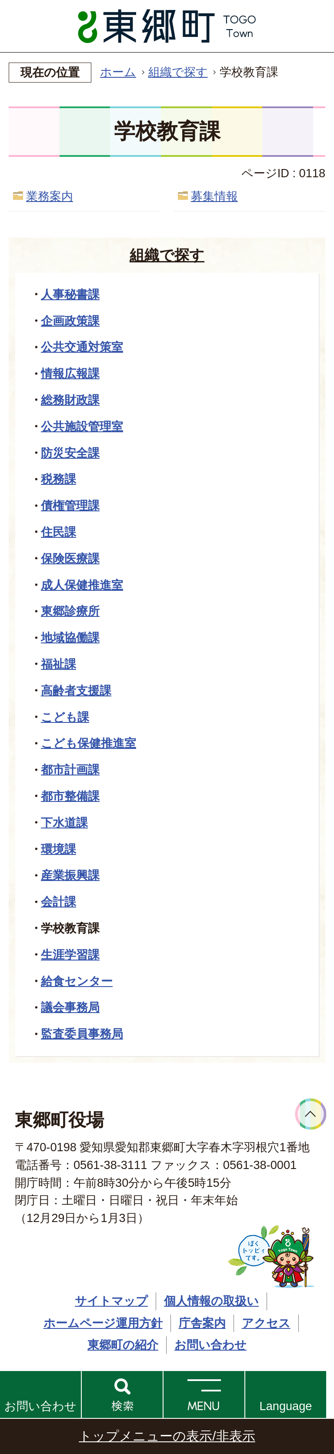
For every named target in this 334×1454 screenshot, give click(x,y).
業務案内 (49, 196)
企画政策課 (70, 321)
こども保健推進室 (88, 743)
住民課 (58, 532)
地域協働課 (70, 637)
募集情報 (214, 196)
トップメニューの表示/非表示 (167, 1436)
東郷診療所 (70, 611)
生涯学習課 (70, 954)
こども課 (65, 717)
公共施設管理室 (82, 426)
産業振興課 (70, 875)
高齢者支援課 (76, 690)
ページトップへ (310, 1114)
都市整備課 (70, 796)
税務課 (58, 479)
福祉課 (58, 664)
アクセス (266, 1323)
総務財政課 (70, 400)
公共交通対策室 (82, 347)
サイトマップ (111, 1301)
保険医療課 (70, 558)
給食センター (77, 981)
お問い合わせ (40, 1406)
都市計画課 (70, 769)
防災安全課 (70, 453)
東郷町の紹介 (122, 1344)
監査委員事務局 (82, 1033)
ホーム (118, 72)
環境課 (58, 849)
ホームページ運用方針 (103, 1323)
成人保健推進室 (82, 585)
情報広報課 (70, 373)
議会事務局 (70, 1007)
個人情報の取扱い (211, 1301)
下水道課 (64, 822)
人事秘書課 (70, 294)
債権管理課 (70, 505)
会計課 (58, 901)
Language (286, 1406)
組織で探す (178, 72)
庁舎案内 (202, 1323)
